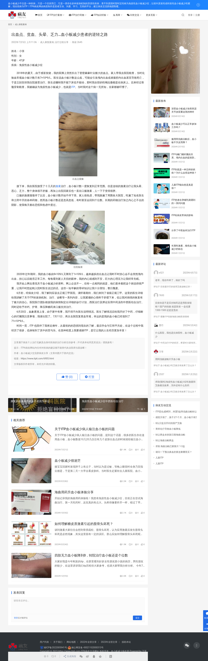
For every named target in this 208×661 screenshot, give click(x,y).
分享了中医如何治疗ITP (183, 230)
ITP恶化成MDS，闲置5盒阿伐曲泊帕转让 (176, 411)
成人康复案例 (47, 42)
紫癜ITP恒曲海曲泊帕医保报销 (174, 316)
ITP (73, 87)
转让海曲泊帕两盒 (165, 440)
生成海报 (69, 656)
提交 (137, 618)
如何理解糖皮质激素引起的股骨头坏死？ (84, 524)
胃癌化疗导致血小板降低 (168, 429)
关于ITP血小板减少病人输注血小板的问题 (85, 429)
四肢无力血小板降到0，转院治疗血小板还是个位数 (91, 556)
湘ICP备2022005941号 (55, 647)
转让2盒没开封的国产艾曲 (169, 423)
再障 (117, 15)
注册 (197, 15)
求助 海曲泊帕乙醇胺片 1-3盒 (170, 446)
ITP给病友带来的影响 (182, 215)
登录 (190, 15)
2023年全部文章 (109, 642)
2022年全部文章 (88, 642)
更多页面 (151, 15)
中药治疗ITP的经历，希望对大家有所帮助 (179, 343)
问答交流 (134, 15)
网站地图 (71, 642)
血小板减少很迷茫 (68, 461)
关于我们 (57, 642)
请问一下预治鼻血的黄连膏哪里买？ (174, 452)
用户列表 (44, 642)
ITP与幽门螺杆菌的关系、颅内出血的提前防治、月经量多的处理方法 (183, 157)
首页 (39, 15)
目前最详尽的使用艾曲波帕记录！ (176, 286)
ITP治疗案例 (55, 15)
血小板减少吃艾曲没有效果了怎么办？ (178, 365)
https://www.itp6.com (69, 651)
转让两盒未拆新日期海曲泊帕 (170, 434)
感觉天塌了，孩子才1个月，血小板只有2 (176, 417)
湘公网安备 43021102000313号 (87, 647)
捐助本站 (126, 642)
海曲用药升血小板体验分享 (74, 492)
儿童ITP (159, 457)
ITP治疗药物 (77, 15)
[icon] (187, 645)
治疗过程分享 (61, 42)
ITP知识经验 (99, 15)
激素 (58, 186)
